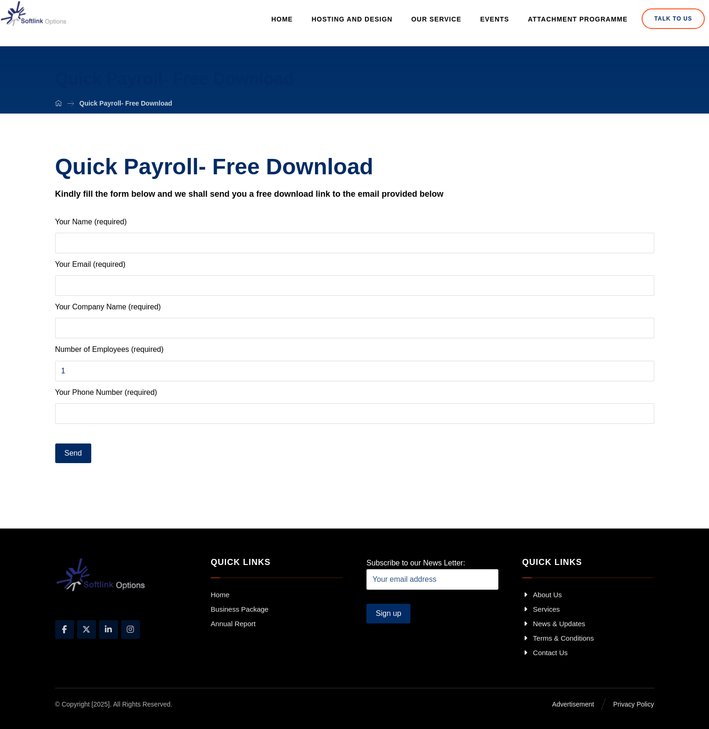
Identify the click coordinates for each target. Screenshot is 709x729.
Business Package (239, 609)
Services (541, 609)
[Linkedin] (108, 629)
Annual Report (233, 624)
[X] (86, 629)
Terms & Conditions (558, 638)
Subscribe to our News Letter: (432, 574)
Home (220, 595)
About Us (542, 595)
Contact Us (545, 653)
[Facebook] (64, 629)
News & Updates (553, 624)
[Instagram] (130, 629)
